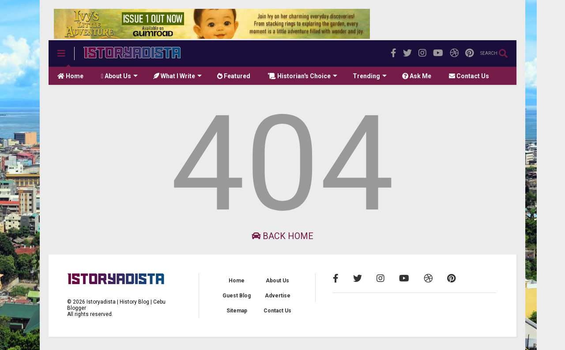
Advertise (277, 296)
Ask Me (416, 76)
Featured (233, 76)
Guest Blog (236, 296)
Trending (370, 76)
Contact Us (469, 76)
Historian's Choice (302, 76)
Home (70, 76)
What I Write (177, 76)
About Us (119, 76)
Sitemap (236, 311)
